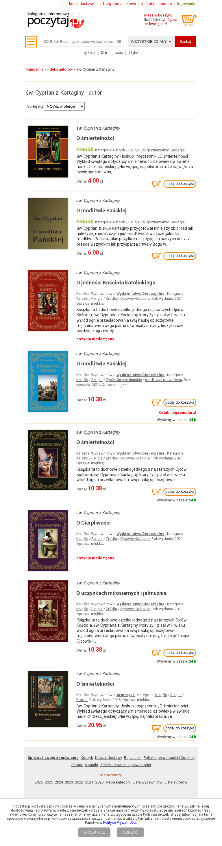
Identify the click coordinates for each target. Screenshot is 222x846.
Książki (82, 298)
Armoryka (125, 695)
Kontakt (91, 765)
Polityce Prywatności (119, 823)
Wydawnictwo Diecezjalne (140, 293)
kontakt (147, 3)
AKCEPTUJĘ (94, 832)
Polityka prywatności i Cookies (169, 757)
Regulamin (133, 757)
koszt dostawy (81, 3)
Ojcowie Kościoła (135, 298)
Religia (97, 298)
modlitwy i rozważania (163, 380)
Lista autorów (175, 782)
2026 (39, 782)
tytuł (134, 52)
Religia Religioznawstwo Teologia (156, 150)
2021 (89, 782)
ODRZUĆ (130, 832)
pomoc (166, 3)
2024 (59, 782)
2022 (79, 782)
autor (119, 52)
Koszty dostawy (108, 757)
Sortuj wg (35, 106)
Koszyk (87, 757)
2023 (69, 782)
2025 (49, 782)
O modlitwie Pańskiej (101, 210)
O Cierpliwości (93, 523)
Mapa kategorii (118, 782)
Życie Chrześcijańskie (124, 380)
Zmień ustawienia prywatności (125, 765)
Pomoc (77, 765)
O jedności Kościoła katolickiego (116, 282)
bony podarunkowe (119, 3)
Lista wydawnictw (147, 782)
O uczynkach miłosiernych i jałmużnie (121, 593)
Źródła (111, 298)
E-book (119, 150)
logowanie (186, 3)
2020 (99, 782)
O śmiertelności (95, 138)
